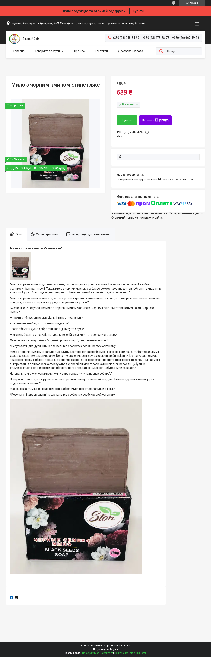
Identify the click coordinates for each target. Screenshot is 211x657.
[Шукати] (161, 51)
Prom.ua (125, 645)
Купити (127, 120)
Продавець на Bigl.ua (105, 649)
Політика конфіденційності (130, 653)
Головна (19, 51)
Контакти (101, 51)
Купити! (139, 11)
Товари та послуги (47, 51)
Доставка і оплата (130, 51)
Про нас (79, 51)
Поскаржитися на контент (97, 653)
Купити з (155, 120)
